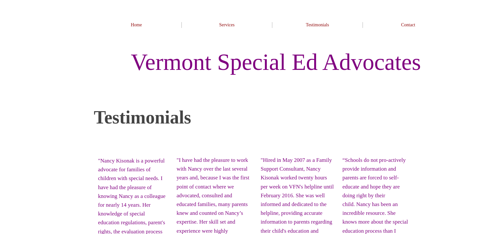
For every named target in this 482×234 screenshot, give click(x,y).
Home (136, 24)
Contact (408, 24)
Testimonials (317, 24)
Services (226, 24)
